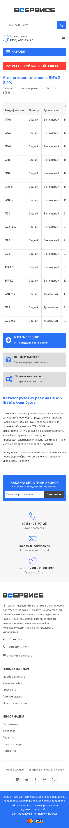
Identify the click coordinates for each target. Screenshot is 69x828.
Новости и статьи (15, 703)
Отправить (54, 494)
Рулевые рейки (12, 683)
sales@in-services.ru (17, 655)
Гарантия (9, 737)
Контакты (9, 750)
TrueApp (53, 813)
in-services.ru (29, 796)
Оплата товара (12, 744)
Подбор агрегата (14, 676)
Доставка (9, 731)
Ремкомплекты (12, 696)
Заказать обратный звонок (31, 362)
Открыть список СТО (28, 381)
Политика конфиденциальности (46, 770)
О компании (10, 724)
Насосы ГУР (10, 690)
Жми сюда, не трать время (31, 342)
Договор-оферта (14, 770)
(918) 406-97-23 (15, 647)
